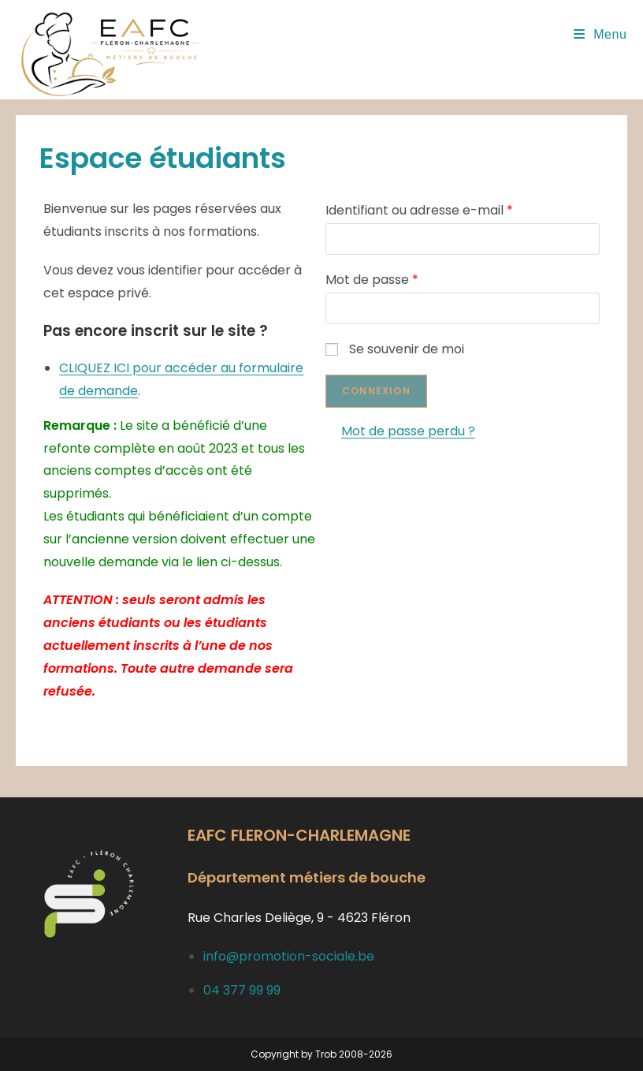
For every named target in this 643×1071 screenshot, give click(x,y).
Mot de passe (371, 280)
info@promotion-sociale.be (288, 956)
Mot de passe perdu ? (408, 431)
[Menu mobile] (600, 34)
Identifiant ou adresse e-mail (419, 210)
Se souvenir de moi (394, 349)
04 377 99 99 (242, 990)
